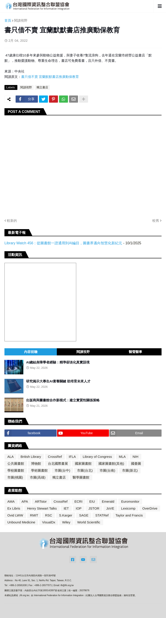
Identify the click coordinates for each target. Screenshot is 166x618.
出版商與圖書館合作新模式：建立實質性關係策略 (63, 400)
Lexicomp (128, 508)
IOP (79, 508)
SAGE (83, 515)
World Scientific (88, 522)
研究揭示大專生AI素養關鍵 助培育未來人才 (58, 381)
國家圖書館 (83, 463)
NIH (135, 456)
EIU (92, 501)
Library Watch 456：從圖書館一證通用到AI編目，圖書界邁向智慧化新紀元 (63, 243)
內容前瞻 (30, 352)
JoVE (110, 508)
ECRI (78, 501)
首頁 (7, 20)
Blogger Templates (105, 609)
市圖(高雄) (37, 477)
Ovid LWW (15, 515)
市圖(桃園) (15, 477)
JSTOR (93, 508)
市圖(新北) (130, 470)
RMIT (34, 515)
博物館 (36, 463)
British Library (30, 456)
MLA (122, 456)
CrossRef (55, 456)
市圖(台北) (85, 470)
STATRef (102, 515)
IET (66, 508)
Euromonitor (130, 501)
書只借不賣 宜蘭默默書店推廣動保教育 (50, 77)
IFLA (72, 456)
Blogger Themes (78, 609)
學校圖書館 (15, 470)
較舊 (155, 220)
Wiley (66, 522)
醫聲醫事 (135, 352)
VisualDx (48, 522)
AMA (11, 501)
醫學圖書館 (81, 477)
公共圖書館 (15, 463)
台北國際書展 (58, 463)
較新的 (12, 220)
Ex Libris (13, 508)
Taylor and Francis (129, 515)
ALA (10, 456)
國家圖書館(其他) (111, 463)
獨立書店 (42, 87)
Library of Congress (97, 456)
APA (25, 501)
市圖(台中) (62, 470)
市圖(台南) (107, 470)
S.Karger (65, 515)
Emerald (108, 501)
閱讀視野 (20, 20)
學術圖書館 (39, 470)
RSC (48, 515)
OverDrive (150, 508)
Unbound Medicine (21, 522)
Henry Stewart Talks (42, 508)
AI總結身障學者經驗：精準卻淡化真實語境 (58, 362)
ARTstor (41, 501)
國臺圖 (136, 463)
